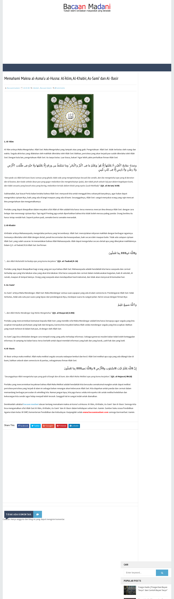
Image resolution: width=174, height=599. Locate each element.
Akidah (36, 94)
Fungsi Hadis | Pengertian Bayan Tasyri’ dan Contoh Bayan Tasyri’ (153, 99)
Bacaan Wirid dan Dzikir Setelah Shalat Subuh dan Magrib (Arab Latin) (152, 125)
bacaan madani (31, 438)
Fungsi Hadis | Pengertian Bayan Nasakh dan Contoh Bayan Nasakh (152, 112)
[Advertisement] (87, 41)
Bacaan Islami (46, 94)
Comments (60, 94)
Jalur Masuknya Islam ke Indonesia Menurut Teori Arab (151, 136)
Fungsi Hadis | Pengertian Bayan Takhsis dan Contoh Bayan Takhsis (152, 150)
